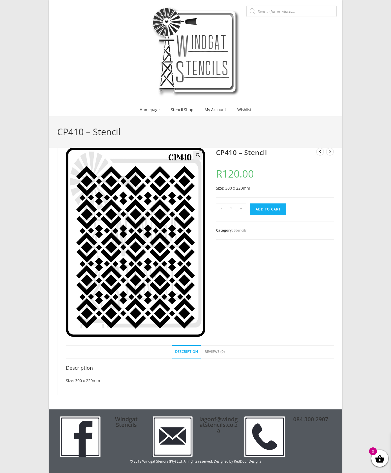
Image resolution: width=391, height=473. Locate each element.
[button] (197, 155)
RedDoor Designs (247, 461)
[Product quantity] (231, 208)
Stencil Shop (182, 109)
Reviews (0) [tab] (215, 351)
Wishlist (244, 109)
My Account (215, 109)
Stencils (240, 230)
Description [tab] (186, 351)
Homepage (150, 109)
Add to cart (268, 209)
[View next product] (330, 152)
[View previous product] (320, 152)
